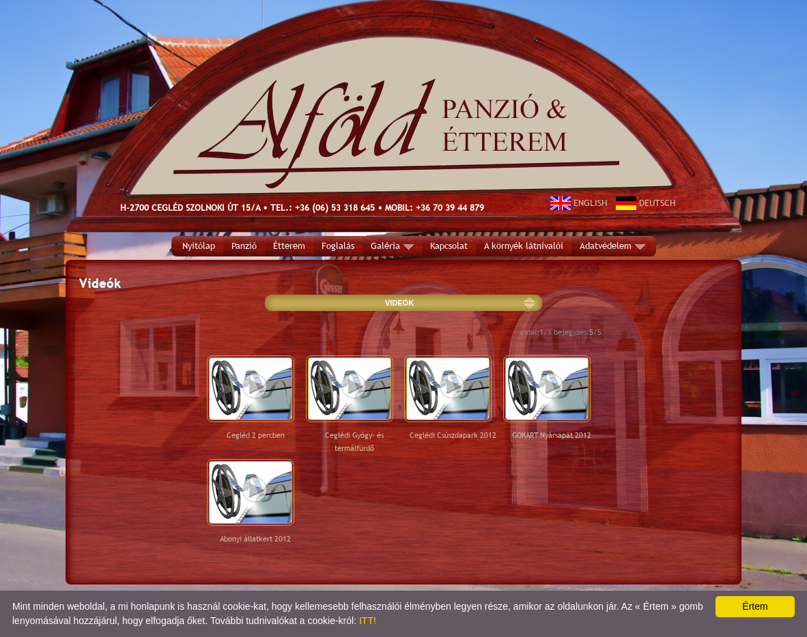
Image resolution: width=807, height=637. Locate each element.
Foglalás (338, 246)
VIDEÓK (399, 303)
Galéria (392, 246)
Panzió (244, 246)
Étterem (289, 246)
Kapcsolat (449, 246)
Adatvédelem (612, 246)
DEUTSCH (646, 203)
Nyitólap (198, 246)
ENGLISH (579, 203)
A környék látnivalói (523, 246)
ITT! (367, 620)
